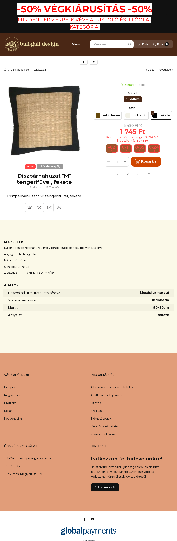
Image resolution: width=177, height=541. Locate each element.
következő (165, 69)
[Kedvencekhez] (116, 174)
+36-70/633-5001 (16, 466)
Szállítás (96, 411)
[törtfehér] (136, 115)
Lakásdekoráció (20, 69)
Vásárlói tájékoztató (104, 426)
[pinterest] (94, 62)
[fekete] (161, 115)
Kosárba (146, 161)
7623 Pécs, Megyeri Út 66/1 (23, 474)
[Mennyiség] (117, 161)
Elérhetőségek (101, 418)
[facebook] (84, 62)
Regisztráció (12, 395)
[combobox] (112, 44)
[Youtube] (93, 519)
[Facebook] (85, 519)
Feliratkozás (105, 487)
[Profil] (143, 44)
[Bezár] (169, 16)
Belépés (9, 387)
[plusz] (125, 161)
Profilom (10, 403)
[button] (74, 44)
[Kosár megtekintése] (161, 44)
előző (150, 69)
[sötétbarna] (108, 115)
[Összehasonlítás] (138, 174)
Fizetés (96, 403)
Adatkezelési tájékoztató (108, 395)
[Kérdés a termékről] (149, 174)
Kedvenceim (13, 418)
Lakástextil (39, 69)
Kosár (8, 411)
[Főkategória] (5, 69)
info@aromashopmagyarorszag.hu (28, 458)
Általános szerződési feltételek (112, 387)
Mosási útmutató (154, 293)
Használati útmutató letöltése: (34, 293)
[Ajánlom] (127, 174)
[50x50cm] (133, 99)
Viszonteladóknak (103, 434)
